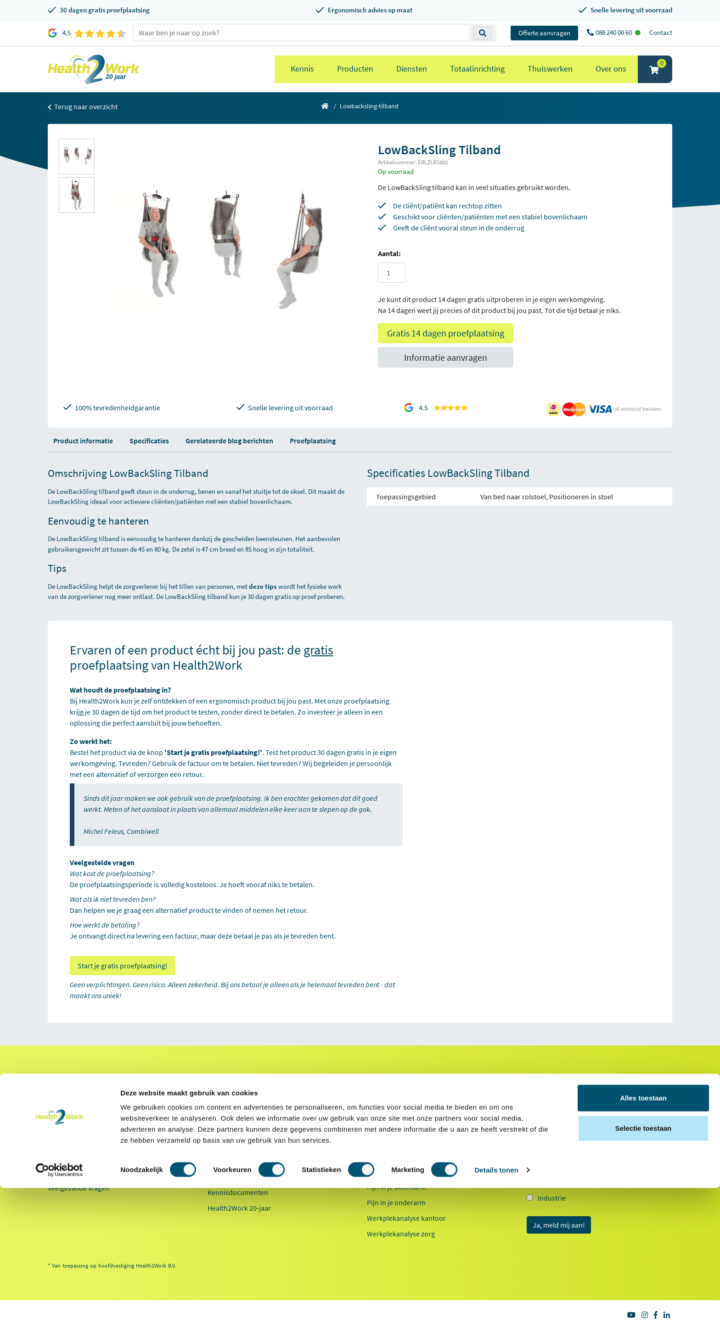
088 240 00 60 (614, 32)
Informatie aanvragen (445, 357)
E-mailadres (547, 1096)
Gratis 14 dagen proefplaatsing (445, 333)
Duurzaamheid (230, 1156)
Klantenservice (76, 1078)
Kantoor (550, 1148)
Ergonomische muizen (401, 1108)
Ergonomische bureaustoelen (412, 1093)
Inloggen (61, 1141)
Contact (660, 32)
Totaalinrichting (477, 68)
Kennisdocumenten (238, 1192)
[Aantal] (391, 273)
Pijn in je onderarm (396, 1202)
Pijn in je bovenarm (396, 1186)
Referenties (225, 1094)
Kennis (302, 68)
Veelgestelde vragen (78, 1187)
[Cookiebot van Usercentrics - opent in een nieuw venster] (59, 1312)
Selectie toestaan (643, 1270)
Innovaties (224, 1141)
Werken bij (224, 1125)
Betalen (59, 1109)
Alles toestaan (643, 1240)
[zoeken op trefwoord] (301, 32)
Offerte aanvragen (544, 32)
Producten (355, 68)
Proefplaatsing (313, 440)
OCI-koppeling (70, 1156)
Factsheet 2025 (230, 1176)
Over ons (611, 68)
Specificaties (149, 440)
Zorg (545, 1164)
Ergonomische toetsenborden (413, 1124)
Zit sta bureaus (390, 1140)
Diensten (411, 68)
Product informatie (83, 440)
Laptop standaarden (398, 1171)
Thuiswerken (550, 68)
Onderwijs (553, 1181)
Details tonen (496, 1312)
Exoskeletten (386, 1155)
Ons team (222, 1109)
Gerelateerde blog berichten (229, 440)
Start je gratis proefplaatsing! (123, 965)
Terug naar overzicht (83, 106)
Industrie (552, 1197)
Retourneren (67, 1125)
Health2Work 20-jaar (239, 1208)
